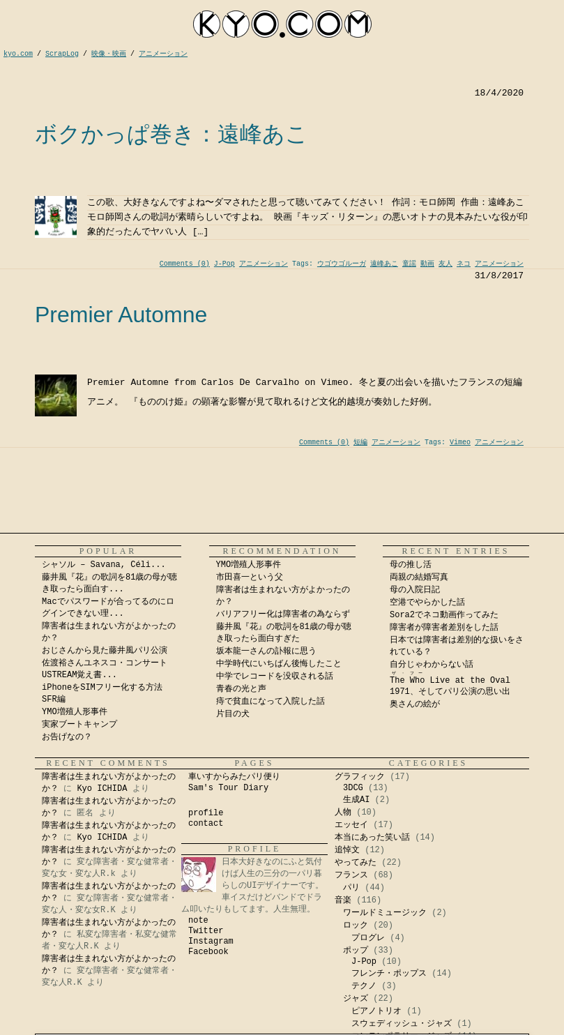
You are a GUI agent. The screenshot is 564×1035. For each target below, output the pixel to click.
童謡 (409, 264)
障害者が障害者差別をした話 (444, 628)
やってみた (355, 863)
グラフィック (360, 777)
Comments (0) (185, 264)
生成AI (356, 800)
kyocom (282, 24)
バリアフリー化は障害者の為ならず (283, 614)
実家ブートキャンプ (79, 725)
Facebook (208, 952)
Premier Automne (121, 314)
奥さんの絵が (415, 704)
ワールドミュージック (385, 913)
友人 (445, 264)
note (198, 921)
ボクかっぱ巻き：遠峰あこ (171, 133)
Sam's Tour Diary (228, 788)
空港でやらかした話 (427, 602)
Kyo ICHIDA (102, 789)
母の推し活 (411, 565)
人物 (343, 812)
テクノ (363, 986)
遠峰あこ (384, 264)
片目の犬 (233, 714)
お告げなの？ (67, 737)
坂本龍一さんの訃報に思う (266, 651)
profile (205, 813)
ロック (355, 925)
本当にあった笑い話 (372, 838)
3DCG (353, 788)
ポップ (355, 950)
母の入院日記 (415, 590)
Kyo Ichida (378, 1031)
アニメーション (263, 264)
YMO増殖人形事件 (74, 712)
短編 (360, 442)
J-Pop (224, 264)
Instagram (211, 941)
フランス (351, 875)
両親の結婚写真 (419, 577)
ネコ (464, 264)
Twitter (205, 931)
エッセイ (351, 825)
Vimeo (460, 442)
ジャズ (355, 999)
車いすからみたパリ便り (234, 777)
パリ (351, 888)
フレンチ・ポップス (389, 974)
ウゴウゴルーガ (341, 264)
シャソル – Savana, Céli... (104, 565)
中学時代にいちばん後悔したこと (279, 664)
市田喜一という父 (249, 577)
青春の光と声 (241, 689)
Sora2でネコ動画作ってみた (444, 615)
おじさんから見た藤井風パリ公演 (104, 651)
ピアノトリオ (376, 1011)
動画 (427, 264)
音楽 (343, 900)
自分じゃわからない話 (431, 665)
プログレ (368, 938)
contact (205, 824)
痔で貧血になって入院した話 (270, 702)
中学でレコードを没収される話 (274, 676)
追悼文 (347, 850)
